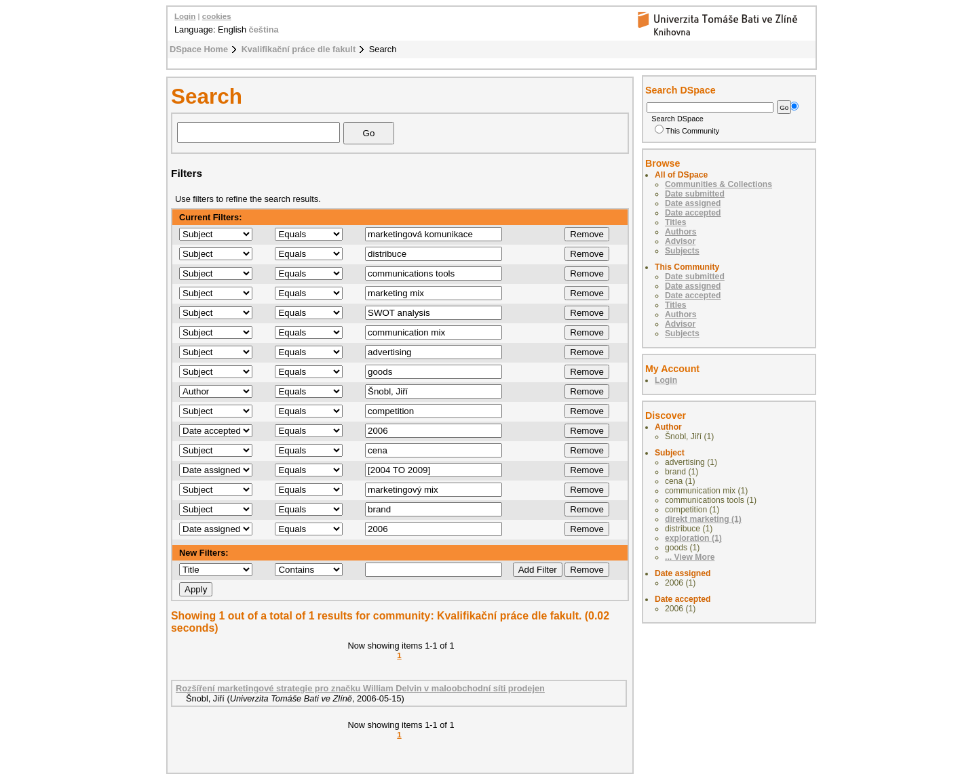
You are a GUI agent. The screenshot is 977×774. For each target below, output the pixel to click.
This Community (687, 131)
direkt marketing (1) (703, 519)
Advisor (680, 241)
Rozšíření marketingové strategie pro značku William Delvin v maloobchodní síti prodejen (360, 688)
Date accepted (693, 213)
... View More (689, 557)
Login (184, 16)
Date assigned (693, 203)
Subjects (682, 251)
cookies (216, 16)
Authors (681, 232)
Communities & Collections (718, 184)
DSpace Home (199, 49)
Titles (676, 222)
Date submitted (695, 194)
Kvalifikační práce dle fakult (299, 49)
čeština (264, 29)
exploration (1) (693, 538)
